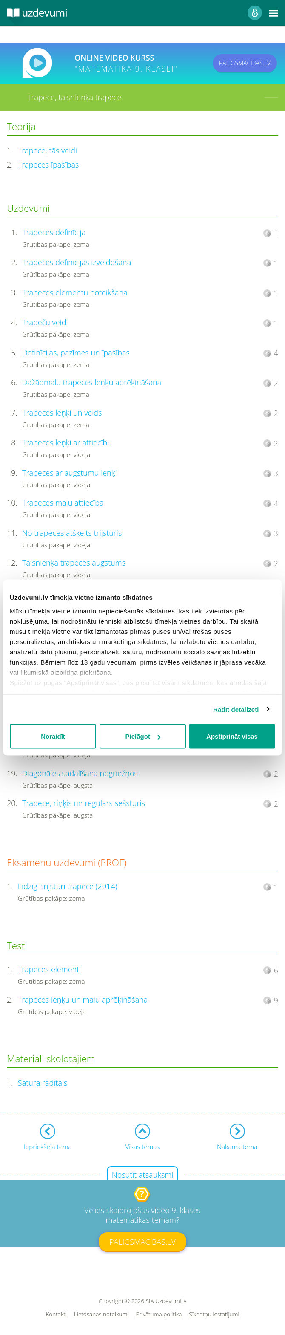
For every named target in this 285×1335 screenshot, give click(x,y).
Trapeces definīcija (54, 232)
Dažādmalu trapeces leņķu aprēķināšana (91, 382)
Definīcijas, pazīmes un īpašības (76, 352)
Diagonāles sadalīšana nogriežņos (80, 773)
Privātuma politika (159, 1314)
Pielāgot (142, 736)
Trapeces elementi (49, 969)
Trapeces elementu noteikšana (75, 292)
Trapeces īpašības (48, 164)
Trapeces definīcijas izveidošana (76, 262)
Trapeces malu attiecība (62, 502)
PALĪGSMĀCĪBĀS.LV (245, 63)
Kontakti (56, 1314)
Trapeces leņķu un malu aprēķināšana (83, 999)
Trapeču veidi (45, 322)
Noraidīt (53, 736)
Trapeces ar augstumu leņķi (69, 473)
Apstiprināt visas (232, 736)
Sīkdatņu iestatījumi (214, 1314)
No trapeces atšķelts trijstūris (72, 533)
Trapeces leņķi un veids (62, 412)
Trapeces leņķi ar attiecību (67, 442)
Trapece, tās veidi (47, 150)
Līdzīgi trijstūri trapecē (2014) (67, 886)
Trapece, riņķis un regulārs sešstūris (83, 803)
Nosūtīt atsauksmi (143, 1175)
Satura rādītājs (43, 1083)
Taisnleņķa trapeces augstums (73, 563)
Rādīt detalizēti (236, 709)
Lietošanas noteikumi (101, 1314)
